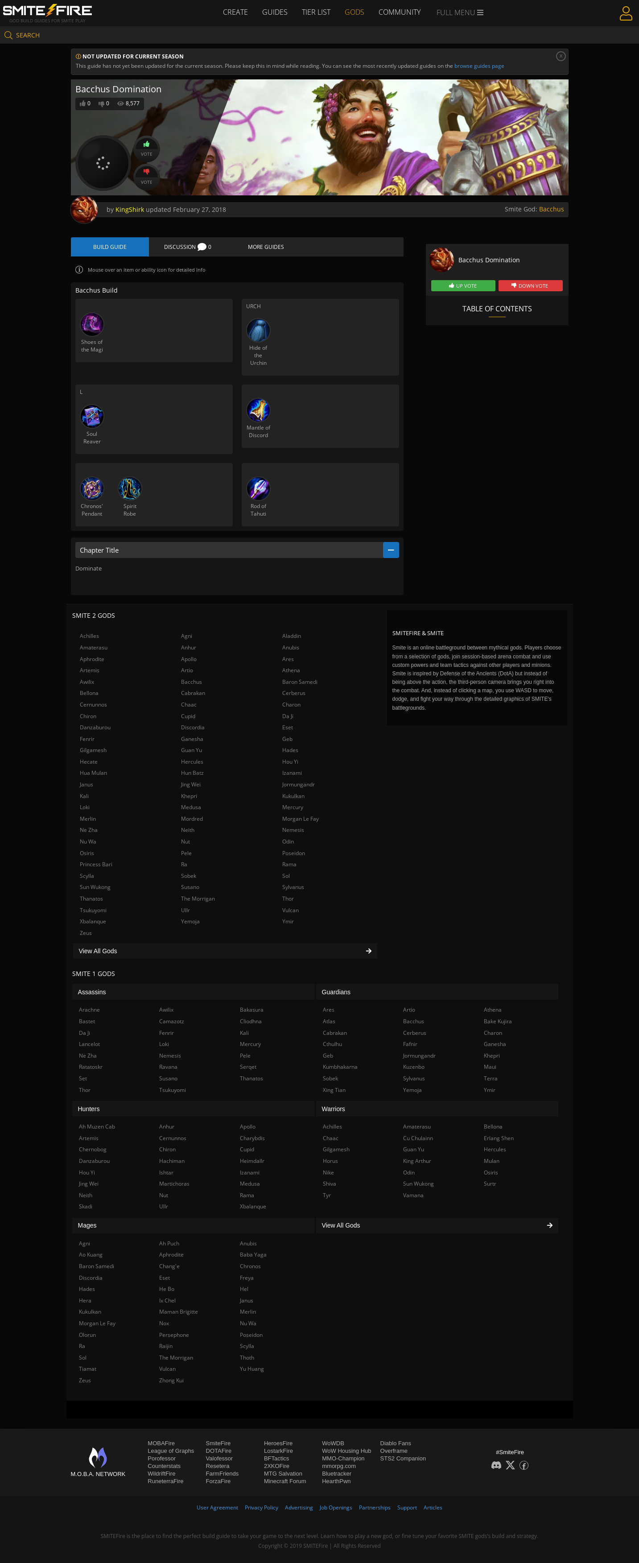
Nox (164, 1323)
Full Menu (460, 12)
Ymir (288, 921)
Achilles (89, 636)
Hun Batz (192, 773)
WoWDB (333, 1443)
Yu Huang (252, 1369)
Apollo (189, 659)
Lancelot (89, 1044)
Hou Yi (290, 761)
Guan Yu (191, 750)
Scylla (87, 876)
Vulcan (290, 910)
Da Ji (287, 716)
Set (83, 1078)
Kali (84, 796)
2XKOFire (276, 1466)
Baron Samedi (299, 682)
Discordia (193, 727)
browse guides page (479, 66)
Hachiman (172, 1161)
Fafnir (410, 1044)
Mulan (491, 1161)
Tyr (327, 1195)
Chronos (250, 1266)
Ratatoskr (91, 1067)
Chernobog (93, 1149)
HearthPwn (336, 1481)
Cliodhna (251, 1021)
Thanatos (91, 898)
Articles (433, 1507)
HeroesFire (278, 1443)
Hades (290, 750)
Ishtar (166, 1172)
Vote (147, 149)
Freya (247, 1278)
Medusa (191, 807)
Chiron (88, 716)
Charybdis (252, 1138)
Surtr (490, 1183)
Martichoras (174, 1183)
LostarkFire (278, 1450)
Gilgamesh (93, 750)
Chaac (189, 704)
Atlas (329, 1021)
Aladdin (291, 636)
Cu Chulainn (418, 1138)
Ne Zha (89, 830)
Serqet (248, 1067)
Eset (287, 727)
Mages (87, 1225)
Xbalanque (93, 921)
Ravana (168, 1067)
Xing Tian (334, 1090)
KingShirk (129, 209)
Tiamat (87, 1369)
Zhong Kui (171, 1380)
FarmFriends (222, 1473)
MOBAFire (161, 1443)
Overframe (394, 1450)
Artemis (89, 670)
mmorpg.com (339, 1466)
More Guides (266, 247)
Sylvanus (293, 887)
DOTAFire (219, 1450)
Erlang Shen (499, 1138)
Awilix (87, 682)
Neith (187, 830)
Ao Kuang (91, 1254)
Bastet (87, 1021)
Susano (190, 887)
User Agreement (217, 1507)
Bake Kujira (498, 1021)
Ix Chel (167, 1300)
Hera (85, 1300)
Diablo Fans (395, 1443)
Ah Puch (169, 1243)
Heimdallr (252, 1161)
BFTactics (276, 1458)
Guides (275, 12)
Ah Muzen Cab (97, 1126)
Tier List (316, 12)
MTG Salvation (283, 1473)
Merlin (88, 819)
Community (400, 12)
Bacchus (551, 209)
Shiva (329, 1183)
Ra (184, 864)
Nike (328, 1172)
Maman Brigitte (178, 1311)
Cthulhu (332, 1044)
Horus (330, 1161)
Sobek (188, 876)
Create (235, 12)
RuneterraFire (165, 1481)
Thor (288, 898)
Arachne (89, 1009)
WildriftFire (161, 1473)
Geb (287, 739)
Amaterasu (93, 647)
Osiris (87, 853)
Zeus (86, 933)
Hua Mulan (93, 773)
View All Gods (225, 951)
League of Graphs (171, 1450)
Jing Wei (191, 784)
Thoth (247, 1357)
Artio (187, 670)
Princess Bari (96, 864)
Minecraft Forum (285, 1481)
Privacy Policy (261, 1507)
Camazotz (171, 1021)
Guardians (336, 992)
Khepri (189, 796)
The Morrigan (198, 898)
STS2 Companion (403, 1458)
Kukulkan (293, 796)
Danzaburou (95, 727)
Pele (186, 853)
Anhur (188, 647)
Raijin (166, 1346)
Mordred (192, 819)
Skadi (85, 1206)
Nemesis (293, 830)
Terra (491, 1078)
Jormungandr (298, 784)
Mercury (292, 807)
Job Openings (336, 1507)
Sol (286, 876)
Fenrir (87, 739)
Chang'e (169, 1266)
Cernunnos (93, 704)
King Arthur (417, 1161)
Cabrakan (193, 693)
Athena (291, 670)
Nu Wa (88, 841)
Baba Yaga (253, 1254)
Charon (291, 704)
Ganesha (192, 739)
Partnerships (375, 1507)
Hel (244, 1289)
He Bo (166, 1289)
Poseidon (293, 853)
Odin (288, 841)
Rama (289, 864)
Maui (490, 1067)
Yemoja (190, 921)
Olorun (87, 1335)
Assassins (92, 992)
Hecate (89, 761)
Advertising (299, 1507)
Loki (85, 807)
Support (407, 1507)
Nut (185, 841)
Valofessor (219, 1458)
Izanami (292, 773)
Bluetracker (336, 1473)
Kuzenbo (414, 1067)
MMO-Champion (343, 1458)
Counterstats (164, 1466)
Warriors (333, 1108)
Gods (354, 12)
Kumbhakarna (340, 1067)
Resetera (218, 1466)
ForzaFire (218, 1481)
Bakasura (252, 1009)
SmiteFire (218, 1443)
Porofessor (162, 1458)
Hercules (192, 761)
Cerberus (293, 693)
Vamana (413, 1195)
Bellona (89, 693)
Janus (86, 784)
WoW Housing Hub (346, 1450)
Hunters (89, 1108)
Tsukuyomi (93, 910)
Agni (186, 636)
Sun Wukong (95, 887)
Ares (288, 659)
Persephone (174, 1335)
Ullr (185, 910)
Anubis (290, 647)
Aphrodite (92, 659)
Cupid (188, 716)
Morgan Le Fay (300, 819)
